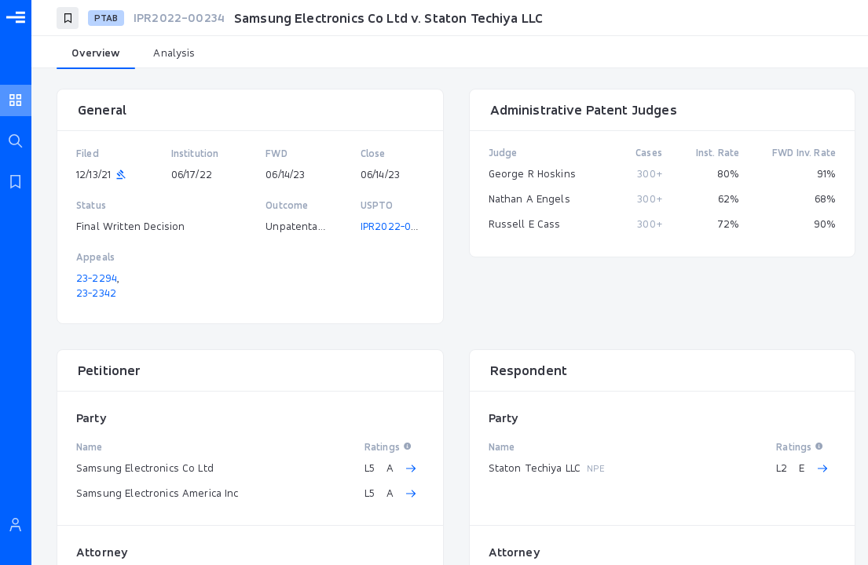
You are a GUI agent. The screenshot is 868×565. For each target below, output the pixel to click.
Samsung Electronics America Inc (157, 493)
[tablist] (449, 53)
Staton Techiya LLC (535, 467)
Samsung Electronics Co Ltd (145, 467)
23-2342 (96, 292)
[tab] (96, 53)
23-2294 (96, 278)
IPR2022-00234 (398, 226)
